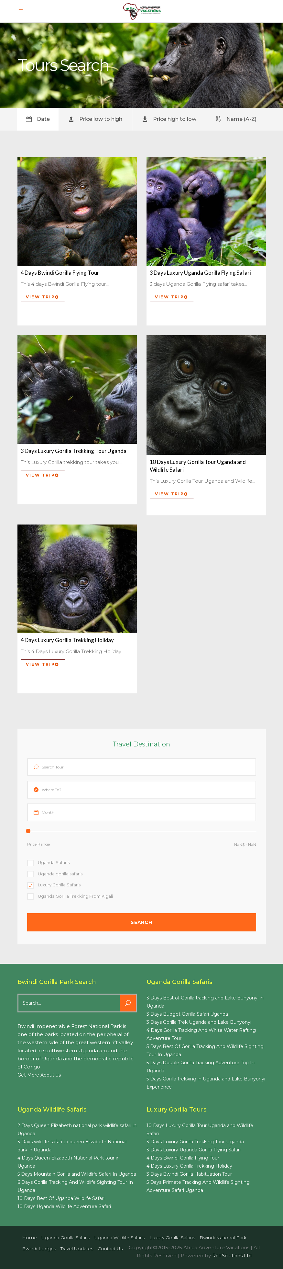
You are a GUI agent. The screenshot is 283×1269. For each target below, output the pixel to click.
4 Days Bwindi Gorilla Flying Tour (60, 272)
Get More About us (39, 1075)
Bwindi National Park (223, 1237)
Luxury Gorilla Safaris (172, 1237)
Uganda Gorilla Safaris (65, 1237)
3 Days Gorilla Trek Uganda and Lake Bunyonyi (199, 1022)
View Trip (42, 296)
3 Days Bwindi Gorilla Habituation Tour (189, 1174)
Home (29, 1237)
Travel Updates (76, 1249)
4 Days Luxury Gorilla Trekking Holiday (67, 640)
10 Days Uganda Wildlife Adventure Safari (64, 1206)
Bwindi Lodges (39, 1249)
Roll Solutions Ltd (232, 1256)
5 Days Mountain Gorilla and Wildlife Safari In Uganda (76, 1174)
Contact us (110, 1249)
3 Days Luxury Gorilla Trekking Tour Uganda (73, 450)
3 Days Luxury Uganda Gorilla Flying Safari (200, 272)
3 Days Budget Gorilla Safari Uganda (187, 1014)
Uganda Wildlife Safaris (119, 1237)
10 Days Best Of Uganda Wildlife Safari (60, 1198)
